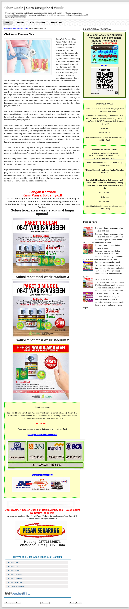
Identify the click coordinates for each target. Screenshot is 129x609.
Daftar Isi (20, 23)
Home (7, 23)
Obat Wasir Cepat (13, 566)
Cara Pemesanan (37, 23)
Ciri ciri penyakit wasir (103, 279)
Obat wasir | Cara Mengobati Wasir (33, 8)
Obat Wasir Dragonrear (15, 578)
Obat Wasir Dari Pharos (15, 574)
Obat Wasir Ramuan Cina (19, 34)
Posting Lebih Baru (13, 603)
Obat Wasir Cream (13, 562)
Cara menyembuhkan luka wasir (107, 262)
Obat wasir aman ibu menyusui (107, 293)
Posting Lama (75, 603)
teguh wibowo (17, 593)
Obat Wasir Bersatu (14, 570)
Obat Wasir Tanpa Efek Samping (19, 28)
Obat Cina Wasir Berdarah (16, 586)
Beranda (45, 603)
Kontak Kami (56, 23)
